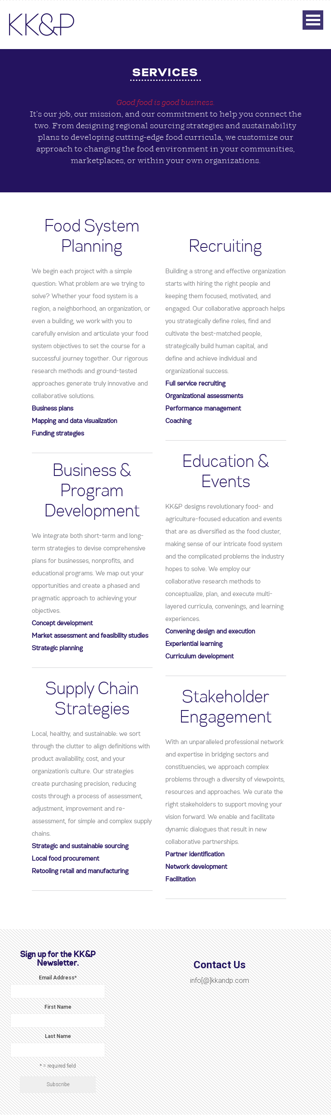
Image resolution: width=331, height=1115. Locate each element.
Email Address (58, 978)
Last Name (58, 1036)
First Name (58, 1007)
